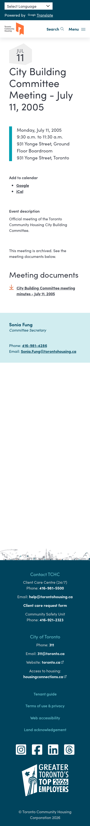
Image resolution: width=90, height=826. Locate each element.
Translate (40, 15)
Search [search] (55, 29)
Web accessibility (45, 717)
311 (51, 644)
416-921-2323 (51, 619)
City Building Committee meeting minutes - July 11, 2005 (46, 290)
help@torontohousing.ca (51, 596)
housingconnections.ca (45, 676)
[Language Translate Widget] (29, 6)
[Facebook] (37, 749)
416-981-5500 (51, 587)
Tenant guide (45, 693)
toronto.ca (53, 662)
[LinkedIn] (53, 749)
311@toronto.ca (51, 653)
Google (22, 185)
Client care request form (45, 605)
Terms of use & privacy (45, 705)
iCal (19, 191)
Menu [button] (77, 29)
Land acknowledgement (45, 729)
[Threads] (69, 749)
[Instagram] (21, 749)
